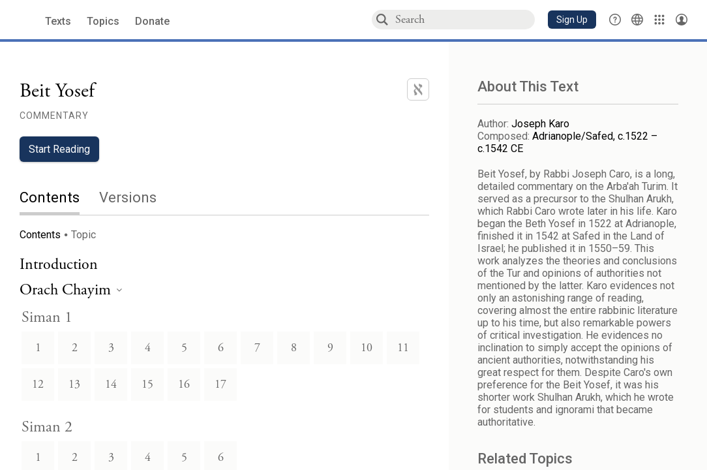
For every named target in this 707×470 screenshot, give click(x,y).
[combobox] (464, 19)
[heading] (71, 291)
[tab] (59, 199)
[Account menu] (681, 19)
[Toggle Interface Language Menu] (637, 19)
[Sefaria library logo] (26, 20)
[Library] (659, 19)
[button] (572, 19)
